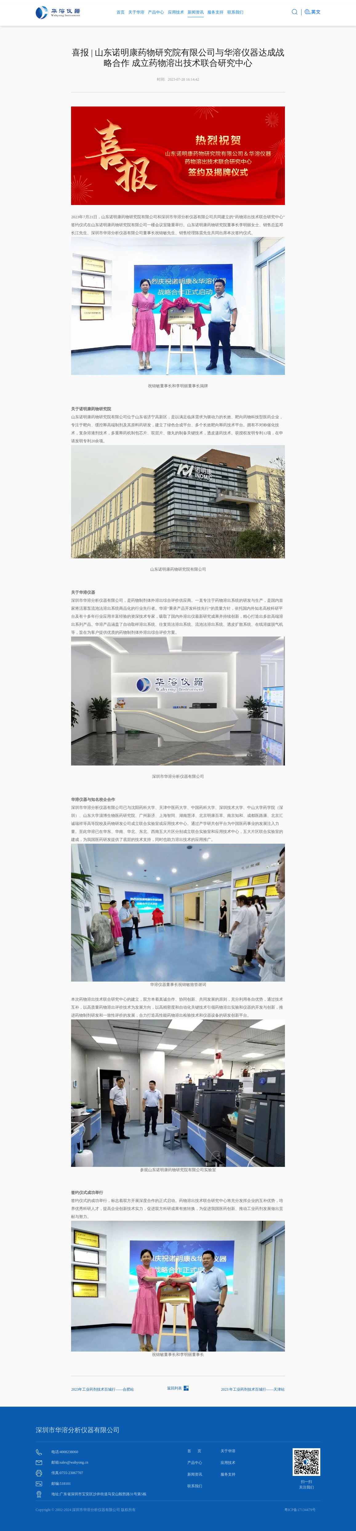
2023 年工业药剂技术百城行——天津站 (253, 1389)
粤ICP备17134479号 (300, 1510)
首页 (121, 12)
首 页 (194, 1451)
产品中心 (156, 12)
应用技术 (176, 12)
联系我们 (235, 12)
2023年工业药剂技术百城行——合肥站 (102, 1389)
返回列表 (174, 1388)
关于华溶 (136, 12)
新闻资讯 (196, 12)
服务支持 (215, 12)
